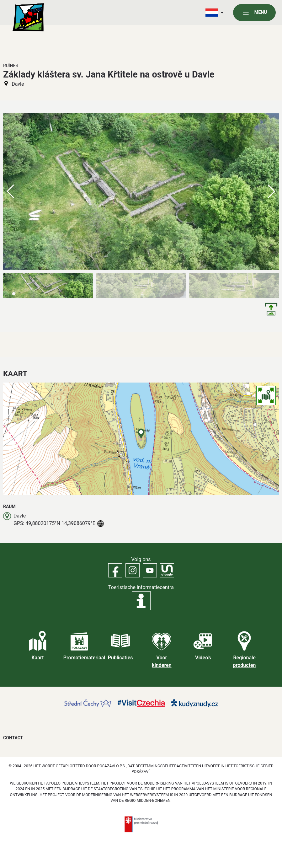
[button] (271, 191)
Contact (13, 737)
